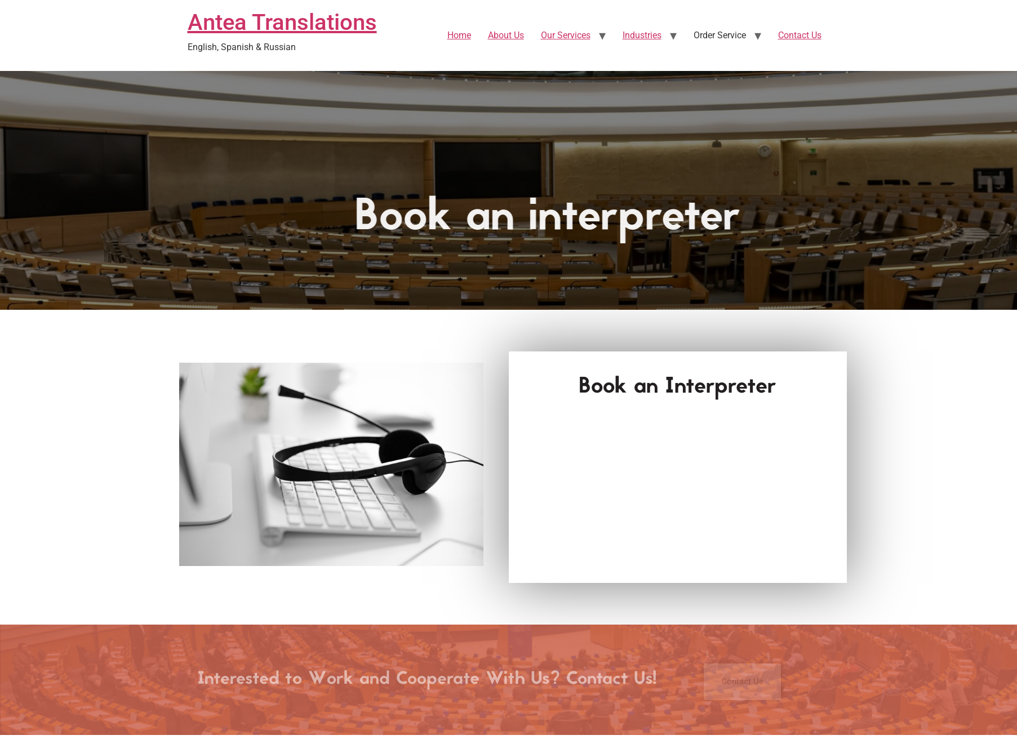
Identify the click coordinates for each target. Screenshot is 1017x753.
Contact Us (799, 35)
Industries (642, 35)
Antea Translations (282, 22)
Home (459, 35)
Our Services (565, 35)
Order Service (720, 35)
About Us (506, 35)
